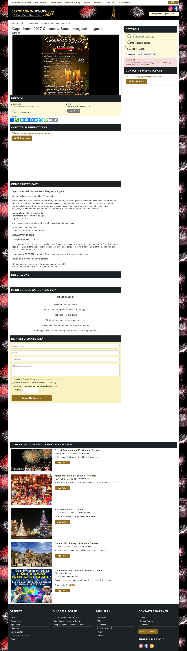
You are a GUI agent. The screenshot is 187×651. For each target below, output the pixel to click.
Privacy (100, 632)
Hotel (13, 617)
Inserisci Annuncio (148, 631)
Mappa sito (101, 625)
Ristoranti (15, 628)
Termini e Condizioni (105, 628)
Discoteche (16, 621)
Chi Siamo (101, 617)
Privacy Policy (29, 379)
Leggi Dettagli (63, 462)
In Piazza (69, 2)
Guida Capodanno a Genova (66, 617)
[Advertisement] (65, 161)
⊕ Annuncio (124, 2)
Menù (140, 54)
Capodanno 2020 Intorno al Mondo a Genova (79, 570)
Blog (78, 2)
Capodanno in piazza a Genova (67, 621)
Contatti (143, 617)
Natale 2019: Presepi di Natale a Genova (76, 543)
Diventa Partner (146, 621)
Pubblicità (144, 625)
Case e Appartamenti (20, 635)
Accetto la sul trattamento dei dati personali (37, 379)
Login (173, 2)
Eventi (17, 33)
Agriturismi (15, 625)
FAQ (99, 621)
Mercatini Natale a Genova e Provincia (75, 475)
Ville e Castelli (17, 632)
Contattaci (144, 65)
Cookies (100, 635)
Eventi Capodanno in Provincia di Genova (77, 450)
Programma (130, 54)
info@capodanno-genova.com (162, 14)
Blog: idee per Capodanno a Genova (70, 625)
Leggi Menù (74, 111)
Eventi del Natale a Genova (69, 509)
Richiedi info (149, 54)
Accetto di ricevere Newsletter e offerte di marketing (34, 383)
